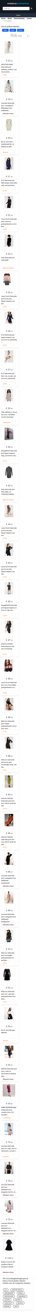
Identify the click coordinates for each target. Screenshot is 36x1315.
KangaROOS (22, 1296)
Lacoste (7, 1299)
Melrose (20, 1303)
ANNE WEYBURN (9, 1293)
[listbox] (19, 36)
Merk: (5, 30)
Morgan (7, 1306)
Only (16, 1306)
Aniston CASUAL (17, 1289)
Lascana (17, 1299)
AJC (6, 1289)
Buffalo (20, 1293)
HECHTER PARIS (9, 1296)
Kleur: (20, 30)
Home (18, 15)
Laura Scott (8, 1303)
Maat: (13, 30)
